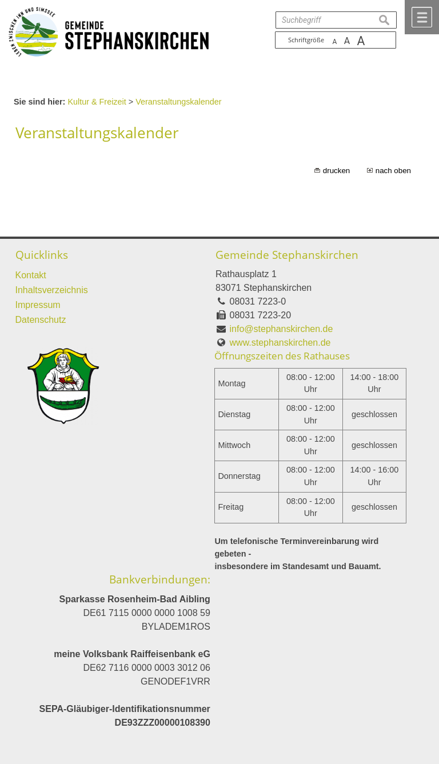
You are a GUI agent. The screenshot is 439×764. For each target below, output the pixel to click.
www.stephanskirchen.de (280, 342)
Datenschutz (40, 320)
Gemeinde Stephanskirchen (286, 254)
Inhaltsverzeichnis (51, 290)
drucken (336, 170)
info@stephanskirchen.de (281, 329)
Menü (422, 17)
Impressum (38, 305)
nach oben (393, 170)
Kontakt (30, 275)
